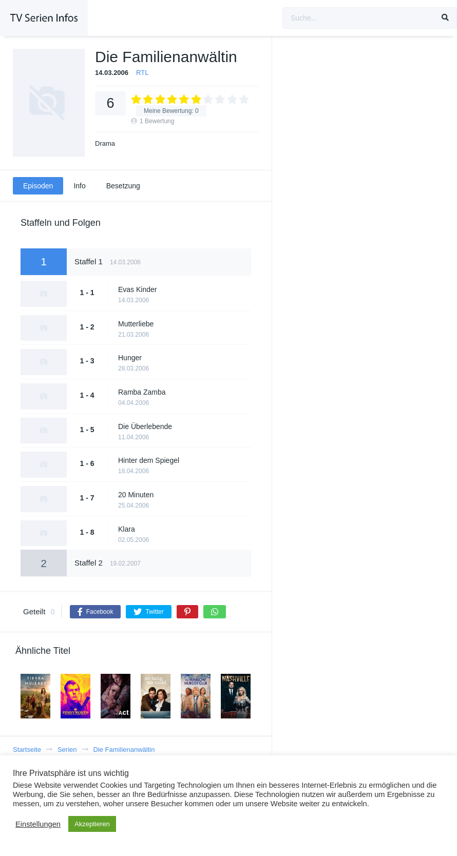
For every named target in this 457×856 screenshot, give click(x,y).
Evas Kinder (137, 289)
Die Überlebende (145, 426)
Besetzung (123, 186)
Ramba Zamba (142, 392)
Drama (105, 143)
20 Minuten (136, 495)
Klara (126, 529)
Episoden (38, 186)
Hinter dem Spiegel (148, 460)
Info (79, 186)
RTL (142, 72)
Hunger (130, 358)
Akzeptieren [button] (92, 824)
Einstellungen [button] (38, 824)
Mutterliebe (136, 324)
